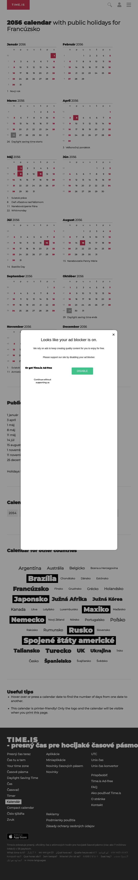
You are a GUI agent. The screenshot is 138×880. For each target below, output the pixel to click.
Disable (82, 370)
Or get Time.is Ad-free (38, 367)
